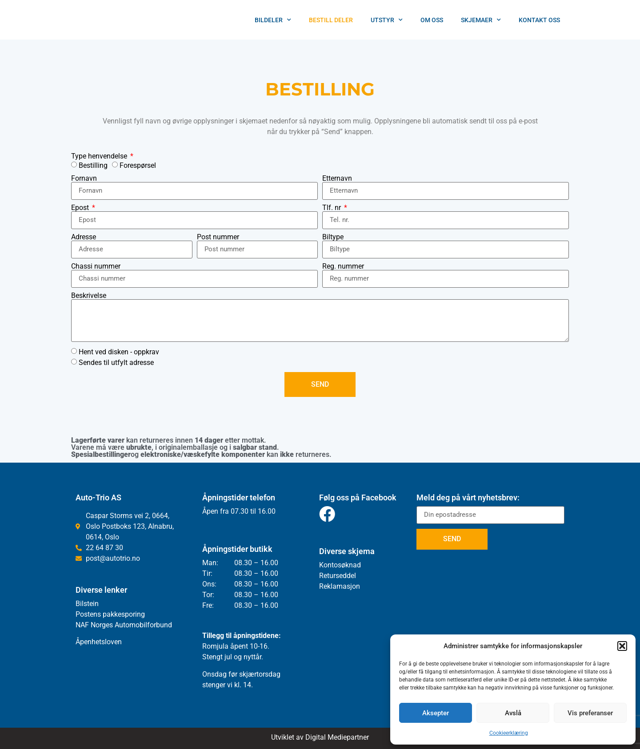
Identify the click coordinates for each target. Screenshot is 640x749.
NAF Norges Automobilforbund (124, 625)
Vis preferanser (590, 713)
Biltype (333, 237)
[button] (622, 646)
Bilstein (87, 603)
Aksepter (435, 713)
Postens (88, 614)
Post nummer (218, 237)
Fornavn (84, 178)
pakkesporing (123, 614)
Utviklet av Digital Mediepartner (320, 737)
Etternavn (337, 178)
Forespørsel (138, 165)
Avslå (513, 713)
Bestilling (93, 165)
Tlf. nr (332, 207)
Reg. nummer (343, 266)
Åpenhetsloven (99, 642)
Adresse (83, 237)
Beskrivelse (88, 295)
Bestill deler (331, 20)
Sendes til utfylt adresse (116, 362)
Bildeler (273, 20)
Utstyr (387, 20)
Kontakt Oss (539, 20)
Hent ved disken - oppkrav (119, 351)
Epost (81, 207)
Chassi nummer (95, 266)
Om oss (431, 20)
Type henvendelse (100, 156)
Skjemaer (481, 20)
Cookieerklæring (508, 733)
